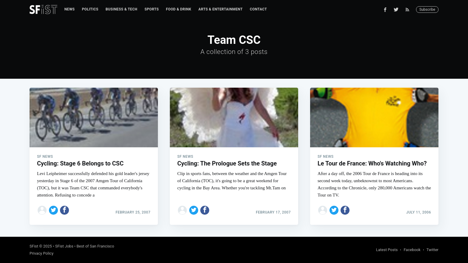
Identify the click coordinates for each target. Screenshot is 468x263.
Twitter (432, 249)
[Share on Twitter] (53, 210)
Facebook (412, 249)
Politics (90, 9)
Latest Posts (387, 249)
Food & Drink (178, 9)
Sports (151, 9)
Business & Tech (122, 9)
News (69, 9)
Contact (258, 9)
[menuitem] (69, 9)
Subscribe (427, 9)
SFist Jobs (64, 246)
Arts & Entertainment (220, 9)
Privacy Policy (41, 253)
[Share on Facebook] (64, 210)
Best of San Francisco (95, 246)
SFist (34, 246)
